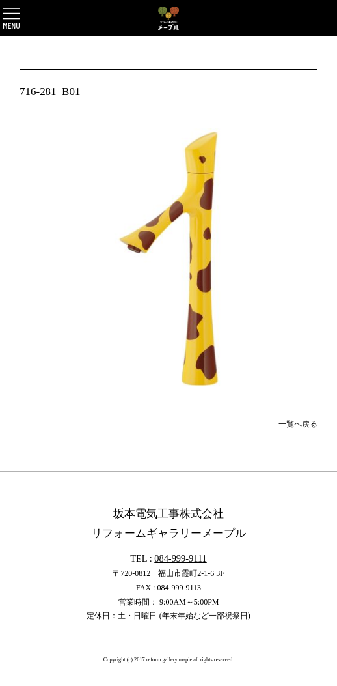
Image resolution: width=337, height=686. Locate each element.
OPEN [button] (11, 18)
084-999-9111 (180, 558)
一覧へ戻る (297, 424)
